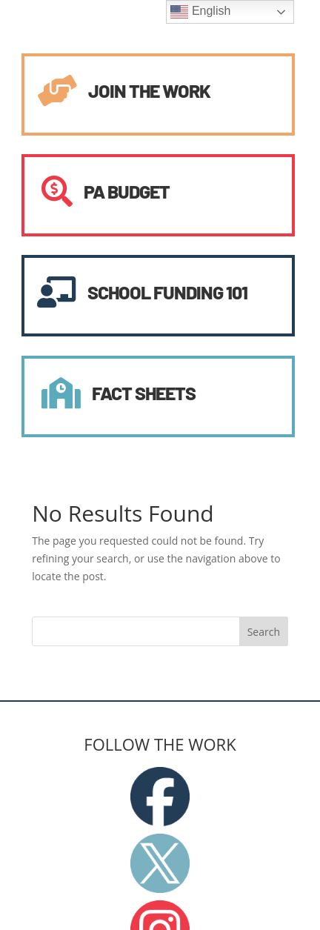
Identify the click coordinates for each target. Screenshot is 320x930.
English (200, 12)
